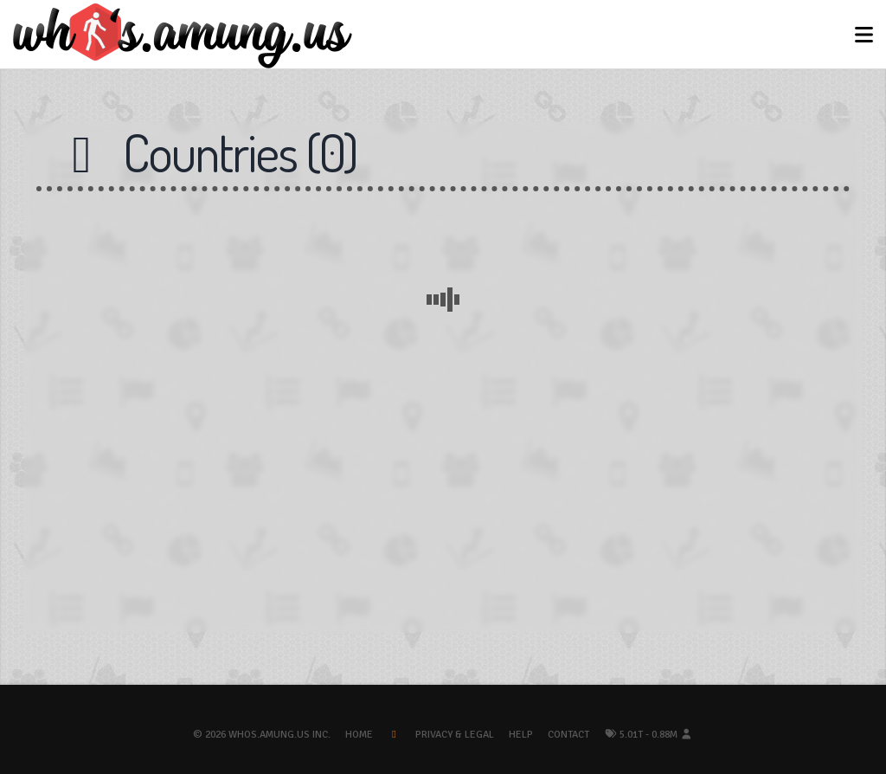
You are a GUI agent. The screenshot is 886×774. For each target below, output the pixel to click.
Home (359, 734)
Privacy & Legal (454, 734)
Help (521, 734)
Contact (568, 734)
